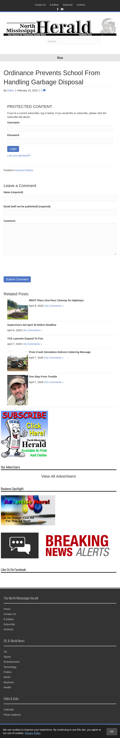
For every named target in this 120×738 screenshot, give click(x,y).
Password (13, 135)
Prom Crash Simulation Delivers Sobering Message (60, 352)
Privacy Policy (33, 733)
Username (13, 122)
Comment (9, 220)
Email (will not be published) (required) (27, 206)
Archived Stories (24, 170)
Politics (8, 672)
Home (7, 609)
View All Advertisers (58, 476)
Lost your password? (19, 155)
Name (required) (13, 192)
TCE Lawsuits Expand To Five (25, 338)
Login (13, 148)
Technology (10, 667)
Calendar (9, 709)
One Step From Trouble (43, 376)
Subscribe (68, 5)
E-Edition (54, 5)
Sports (7, 656)
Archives (81, 5)
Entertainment (11, 661)
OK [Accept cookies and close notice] (112, 731)
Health (7, 687)
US (5, 651)
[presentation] (31, 266)
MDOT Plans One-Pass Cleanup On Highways (56, 300)
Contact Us (40, 5)
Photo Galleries (12, 714)
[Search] (73, 41)
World (7, 677)
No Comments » (54, 305)
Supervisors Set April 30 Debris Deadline (31, 324)
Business (9, 682)
